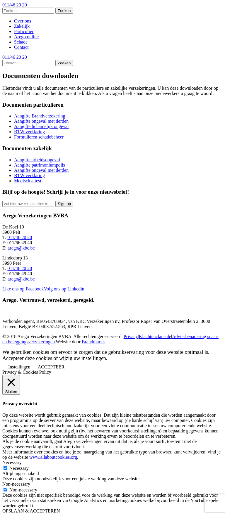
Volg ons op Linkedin (64, 288)
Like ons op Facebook (23, 288)
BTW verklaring (29, 131)
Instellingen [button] (19, 366)
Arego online (26, 36)
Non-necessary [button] (16, 484)
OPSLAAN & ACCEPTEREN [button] (31, 510)
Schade (21, 41)
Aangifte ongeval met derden (41, 121)
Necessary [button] (12, 462)
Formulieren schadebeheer (39, 136)
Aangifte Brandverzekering (39, 115)
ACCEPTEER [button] (51, 366)
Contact (21, 47)
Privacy (131, 336)
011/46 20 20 (14, 4)
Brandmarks (93, 341)
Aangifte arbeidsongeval (37, 159)
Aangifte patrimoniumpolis (39, 164)
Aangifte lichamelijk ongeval (41, 126)
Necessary (19, 468)
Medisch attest (27, 180)
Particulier (24, 31)
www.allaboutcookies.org (53, 457)
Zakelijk (22, 26)
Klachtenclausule (155, 336)
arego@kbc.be (21, 247)
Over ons (22, 20)
